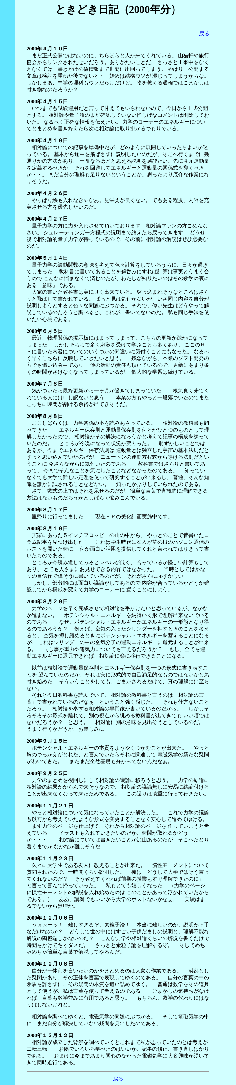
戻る (204, 33)
